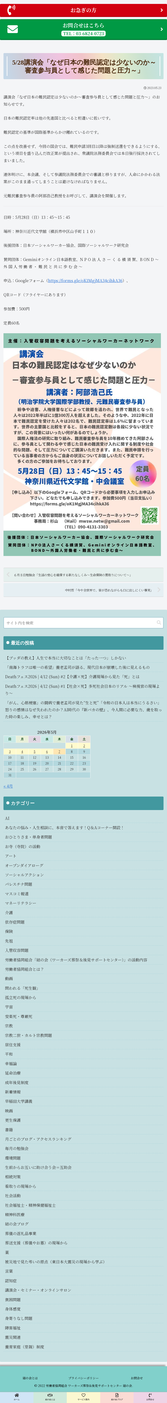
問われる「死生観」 (22, 988)
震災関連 (13, 1337)
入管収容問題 (16, 950)
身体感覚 (13, 1309)
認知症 (11, 1280)
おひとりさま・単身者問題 (28, 837)
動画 (9, 978)
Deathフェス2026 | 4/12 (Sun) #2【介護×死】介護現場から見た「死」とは (72, 676)
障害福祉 (13, 1328)
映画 (9, 1110)
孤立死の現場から (20, 997)
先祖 (9, 941)
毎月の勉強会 (16, 1148)
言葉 (9, 1271)
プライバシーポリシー (83, 1378)
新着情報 (13, 1092)
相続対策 (13, 1176)
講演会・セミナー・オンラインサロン (38, 1290)
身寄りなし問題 (18, 1318)
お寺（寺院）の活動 (22, 846)
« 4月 (8, 786)
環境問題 (13, 1158)
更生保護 (13, 1120)
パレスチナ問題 (18, 884)
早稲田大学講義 (18, 1101)
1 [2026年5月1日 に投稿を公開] (72, 745)
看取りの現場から (20, 1186)
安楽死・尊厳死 (18, 1016)
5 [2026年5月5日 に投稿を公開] (34, 751)
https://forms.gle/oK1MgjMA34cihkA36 (85, 280)
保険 (9, 931)
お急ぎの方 (85, 10)
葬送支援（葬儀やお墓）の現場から (36, 1243)
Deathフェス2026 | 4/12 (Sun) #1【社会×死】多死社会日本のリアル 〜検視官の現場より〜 (82, 689)
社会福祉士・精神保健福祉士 (30, 1205)
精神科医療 (15, 1214)
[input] (83, 622)
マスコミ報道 (16, 893)
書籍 (9, 1129)
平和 (9, 1054)
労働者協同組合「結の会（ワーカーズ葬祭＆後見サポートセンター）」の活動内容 (76, 960)
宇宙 (9, 1007)
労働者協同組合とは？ (24, 969)
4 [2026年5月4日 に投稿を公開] (22, 751)
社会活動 (13, 1195)
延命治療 (13, 1073)
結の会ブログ (16, 1224)
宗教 (9, 1025)
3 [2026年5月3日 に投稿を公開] (10, 751)
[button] (159, 622)
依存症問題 (15, 922)
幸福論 (11, 1063)
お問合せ (137, 1378)
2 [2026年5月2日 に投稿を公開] (84, 745)
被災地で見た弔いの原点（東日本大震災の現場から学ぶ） (56, 1261)
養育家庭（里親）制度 (24, 1346)
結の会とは (30, 1378)
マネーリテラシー (20, 903)
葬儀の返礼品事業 (20, 1233)
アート (11, 856)
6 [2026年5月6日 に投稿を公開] (47, 751)
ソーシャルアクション (24, 874)
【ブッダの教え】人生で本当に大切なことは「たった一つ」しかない (65, 658)
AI (7, 818)
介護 (9, 912)
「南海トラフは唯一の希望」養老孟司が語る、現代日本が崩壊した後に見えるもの (77, 667)
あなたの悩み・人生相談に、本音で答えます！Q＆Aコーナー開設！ (64, 827)
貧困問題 (13, 1299)
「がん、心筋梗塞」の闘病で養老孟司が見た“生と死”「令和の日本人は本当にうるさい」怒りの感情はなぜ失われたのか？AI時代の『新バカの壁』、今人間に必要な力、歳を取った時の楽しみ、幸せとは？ (83, 710)
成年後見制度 (16, 1082)
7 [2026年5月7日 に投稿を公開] (59, 751)
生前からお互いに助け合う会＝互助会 (38, 1167)
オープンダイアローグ (24, 865)
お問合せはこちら (85, 28)
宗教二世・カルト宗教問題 (28, 1035)
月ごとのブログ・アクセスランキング (38, 1139)
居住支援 (13, 1044)
